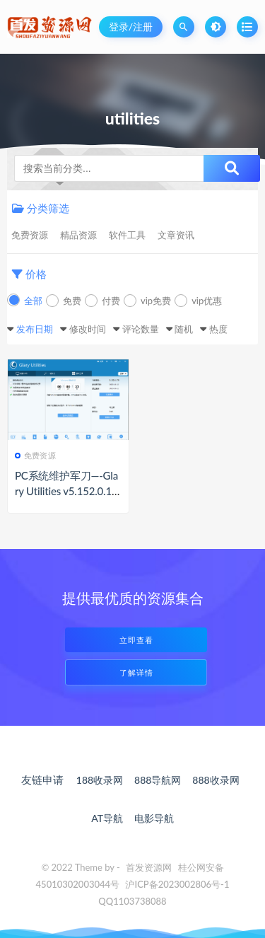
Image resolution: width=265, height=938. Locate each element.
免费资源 (29, 235)
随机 (184, 329)
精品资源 (78, 235)
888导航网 (157, 780)
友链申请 (42, 779)
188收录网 (99, 780)
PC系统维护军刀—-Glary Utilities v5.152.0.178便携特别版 (66, 491)
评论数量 (140, 329)
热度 (218, 329)
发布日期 (34, 329)
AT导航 (107, 818)
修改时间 (87, 329)
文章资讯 (176, 235)
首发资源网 (149, 867)
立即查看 (136, 639)
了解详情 (136, 672)
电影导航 (154, 818)
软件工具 (127, 235)
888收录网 (215, 780)
